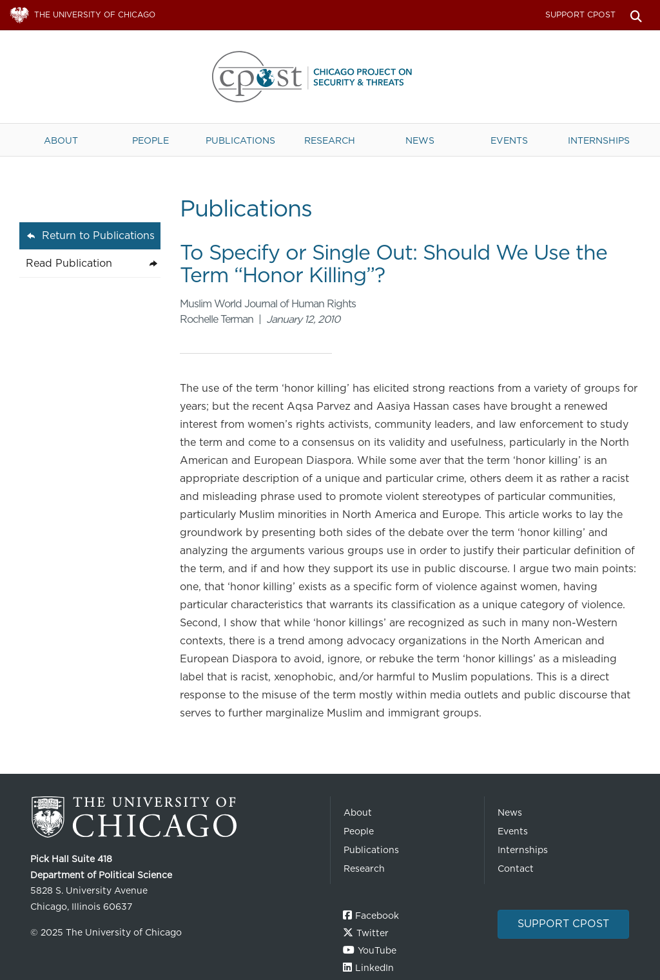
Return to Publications (98, 235)
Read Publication (69, 263)
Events (509, 140)
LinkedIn (374, 968)
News (419, 140)
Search (635, 15)
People (150, 140)
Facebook (377, 915)
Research (329, 140)
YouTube (377, 950)
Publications (240, 140)
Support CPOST (580, 14)
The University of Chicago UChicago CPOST (330, 77)
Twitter (372, 933)
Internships (599, 140)
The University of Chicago (175, 817)
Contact (516, 868)
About (61, 140)
